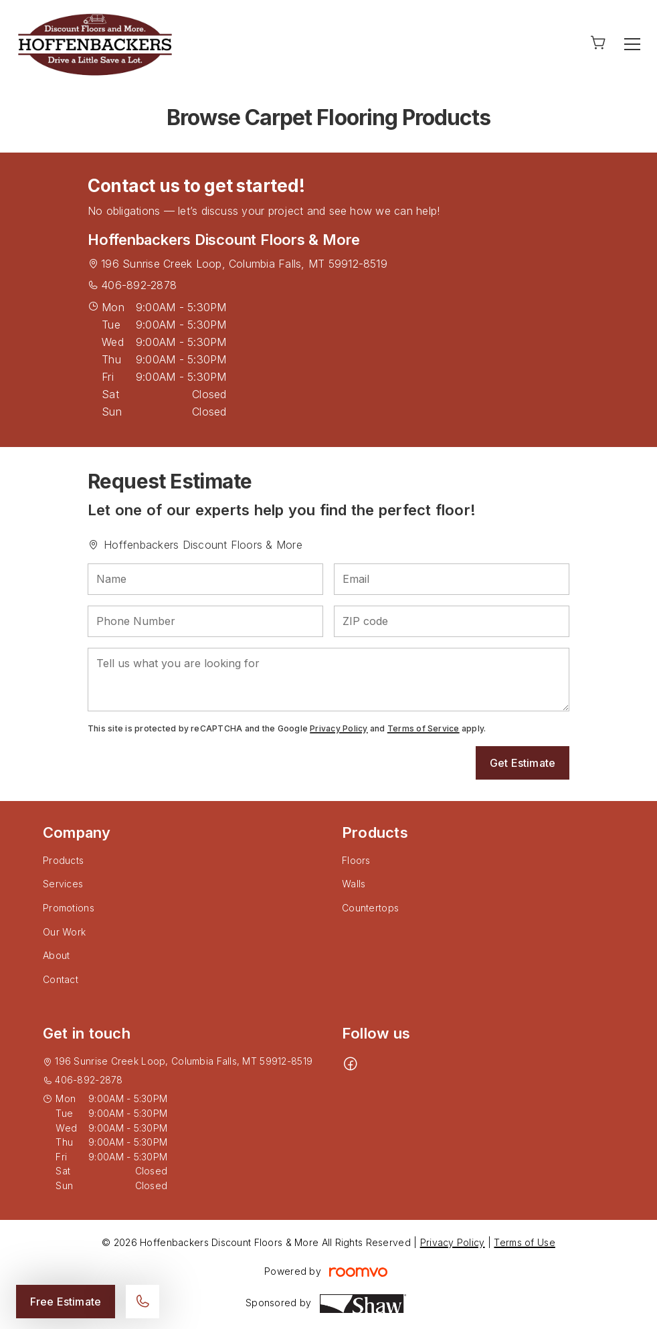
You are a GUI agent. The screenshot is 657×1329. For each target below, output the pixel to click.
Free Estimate (65, 1301)
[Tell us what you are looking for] (328, 679)
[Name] (205, 579)
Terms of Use (524, 1242)
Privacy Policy (338, 728)
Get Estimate (522, 763)
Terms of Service (423, 728)
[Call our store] (142, 1301)
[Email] (451, 579)
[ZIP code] (451, 621)
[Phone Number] (205, 621)
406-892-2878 (139, 285)
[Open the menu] (632, 44)
